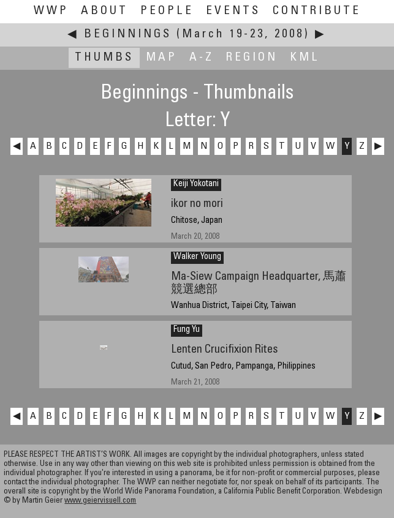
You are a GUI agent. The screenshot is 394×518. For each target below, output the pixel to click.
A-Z (201, 58)
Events (233, 11)
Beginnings (128, 34)
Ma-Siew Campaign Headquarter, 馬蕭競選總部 (258, 283)
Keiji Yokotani (196, 184)
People (167, 11)
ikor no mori (197, 204)
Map (161, 58)
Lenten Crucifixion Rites (224, 350)
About (104, 11)
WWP (51, 11)
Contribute (317, 11)
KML (305, 58)
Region (252, 58)
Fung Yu (186, 330)
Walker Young (197, 257)
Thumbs (104, 58)
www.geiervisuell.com (100, 501)
